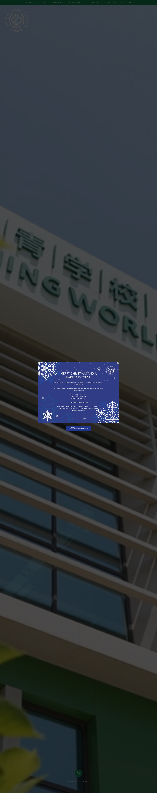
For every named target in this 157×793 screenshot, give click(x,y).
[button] (118, 363)
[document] (78, 396)
